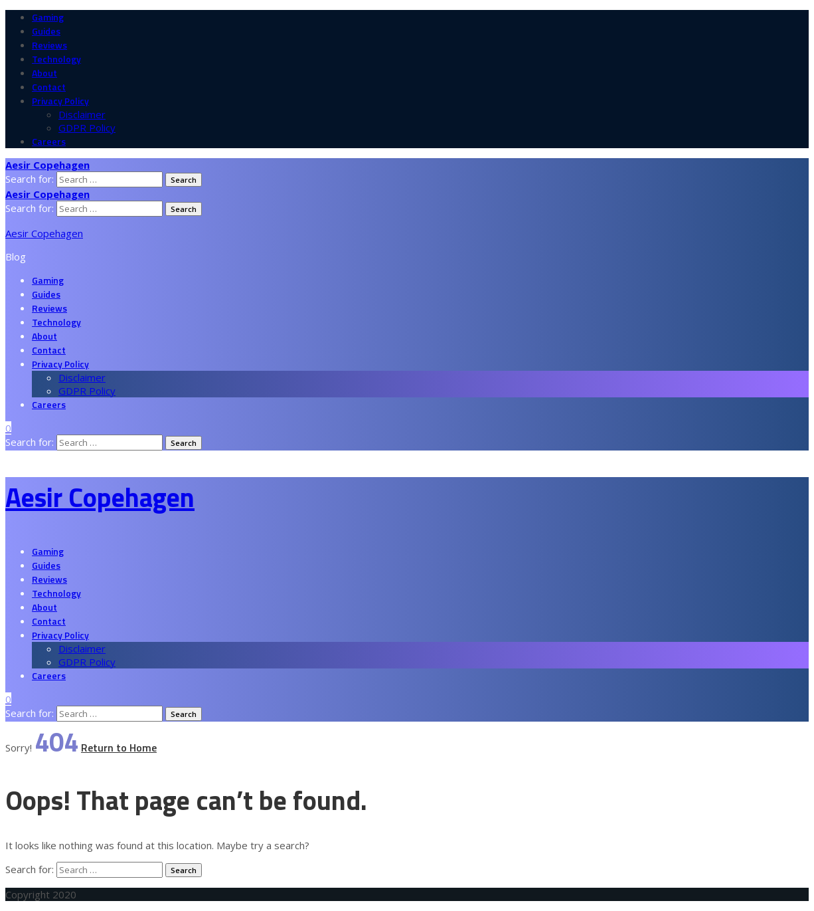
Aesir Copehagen (44, 233)
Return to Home (119, 748)
